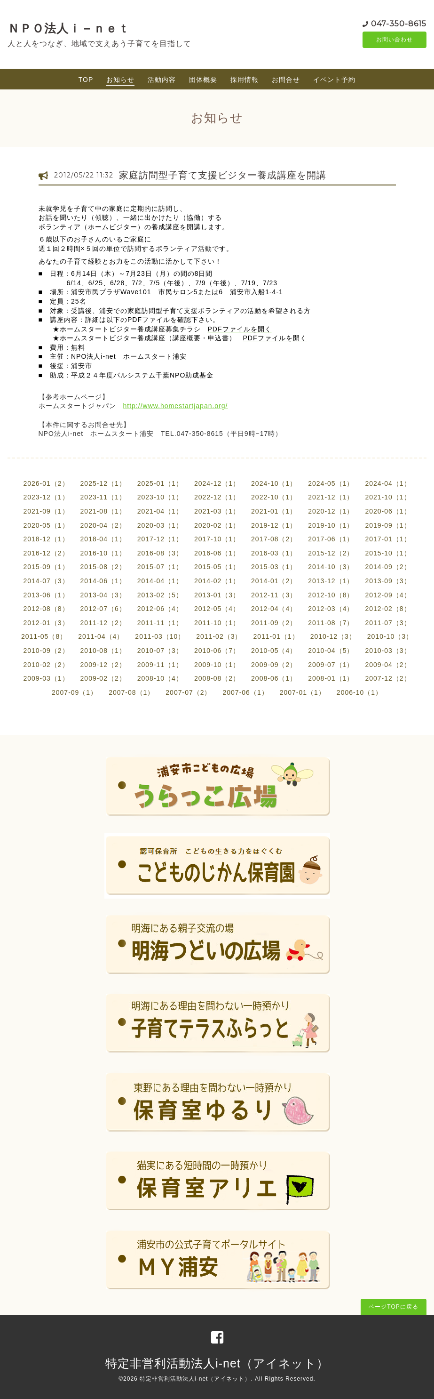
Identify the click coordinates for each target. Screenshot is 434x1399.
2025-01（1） (160, 483)
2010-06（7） (217, 650)
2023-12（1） (46, 497)
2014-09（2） (387, 567)
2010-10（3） (390, 636)
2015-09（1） (46, 567)
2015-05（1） (217, 567)
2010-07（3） (160, 650)
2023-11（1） (103, 497)
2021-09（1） (46, 511)
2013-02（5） (160, 595)
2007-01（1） (302, 692)
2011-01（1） (276, 636)
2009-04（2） (387, 664)
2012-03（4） (331, 608)
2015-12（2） (331, 553)
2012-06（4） (160, 608)
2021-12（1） (331, 497)
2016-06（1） (217, 553)
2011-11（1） (160, 623)
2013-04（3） (103, 595)
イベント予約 (334, 79)
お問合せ (286, 79)
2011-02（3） (219, 636)
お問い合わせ (394, 40)
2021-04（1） (160, 511)
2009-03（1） (46, 678)
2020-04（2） (103, 525)
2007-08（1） (131, 692)
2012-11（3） (274, 595)
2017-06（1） (331, 539)
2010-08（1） (103, 650)
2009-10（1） (217, 664)
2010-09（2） (46, 650)
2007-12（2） (387, 678)
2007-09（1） (74, 692)
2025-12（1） (103, 483)
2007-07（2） (188, 692)
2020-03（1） (160, 525)
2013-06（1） (46, 595)
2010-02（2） (46, 664)
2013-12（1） (331, 581)
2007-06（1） (245, 692)
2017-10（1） (217, 539)
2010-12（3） (333, 636)
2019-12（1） (274, 525)
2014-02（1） (217, 581)
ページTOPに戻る (393, 1306)
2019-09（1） (387, 525)
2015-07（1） (160, 567)
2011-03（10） (160, 636)
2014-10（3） (331, 567)
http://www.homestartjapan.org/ (175, 406)
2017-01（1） (387, 539)
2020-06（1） (387, 511)
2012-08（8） (46, 608)
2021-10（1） (387, 497)
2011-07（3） (387, 623)
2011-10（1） (217, 623)
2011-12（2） (103, 623)
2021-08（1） (103, 511)
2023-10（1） (160, 497)
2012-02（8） (387, 608)
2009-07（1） (331, 664)
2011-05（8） (44, 636)
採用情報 (244, 79)
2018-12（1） (46, 539)
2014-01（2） (274, 581)
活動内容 (162, 79)
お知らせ (120, 79)
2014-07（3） (46, 581)
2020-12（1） (331, 511)
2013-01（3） (217, 595)
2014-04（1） (160, 581)
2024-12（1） (217, 483)
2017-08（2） (274, 539)
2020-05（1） (46, 525)
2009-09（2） (274, 664)
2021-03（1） (217, 511)
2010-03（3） (387, 650)
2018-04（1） (103, 539)
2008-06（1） (274, 678)
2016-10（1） (103, 553)
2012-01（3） (46, 623)
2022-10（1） (274, 497)
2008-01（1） (331, 678)
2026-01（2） (46, 483)
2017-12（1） (160, 539)
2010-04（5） (331, 650)
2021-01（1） (274, 511)
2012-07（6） (103, 608)
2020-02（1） (217, 525)
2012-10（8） (331, 595)
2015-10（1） (387, 553)
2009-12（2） (103, 664)
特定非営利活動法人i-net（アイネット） (217, 1363)
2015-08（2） (103, 567)
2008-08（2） (217, 678)
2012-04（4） (274, 608)
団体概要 (203, 79)
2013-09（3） (387, 581)
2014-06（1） (103, 581)
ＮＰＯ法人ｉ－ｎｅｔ (69, 28)
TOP (86, 79)
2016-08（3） (160, 553)
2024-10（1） (274, 483)
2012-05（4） (217, 608)
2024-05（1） (331, 483)
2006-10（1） (359, 692)
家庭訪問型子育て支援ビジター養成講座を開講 (222, 175)
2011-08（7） (331, 623)
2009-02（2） (103, 678)
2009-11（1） (160, 664)
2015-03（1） (274, 567)
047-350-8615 (398, 23)
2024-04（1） (387, 483)
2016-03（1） (274, 553)
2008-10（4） (160, 678)
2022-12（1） (217, 497)
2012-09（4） (387, 595)
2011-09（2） (274, 623)
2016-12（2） (46, 553)
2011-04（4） (101, 636)
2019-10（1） (331, 525)
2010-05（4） (274, 650)
